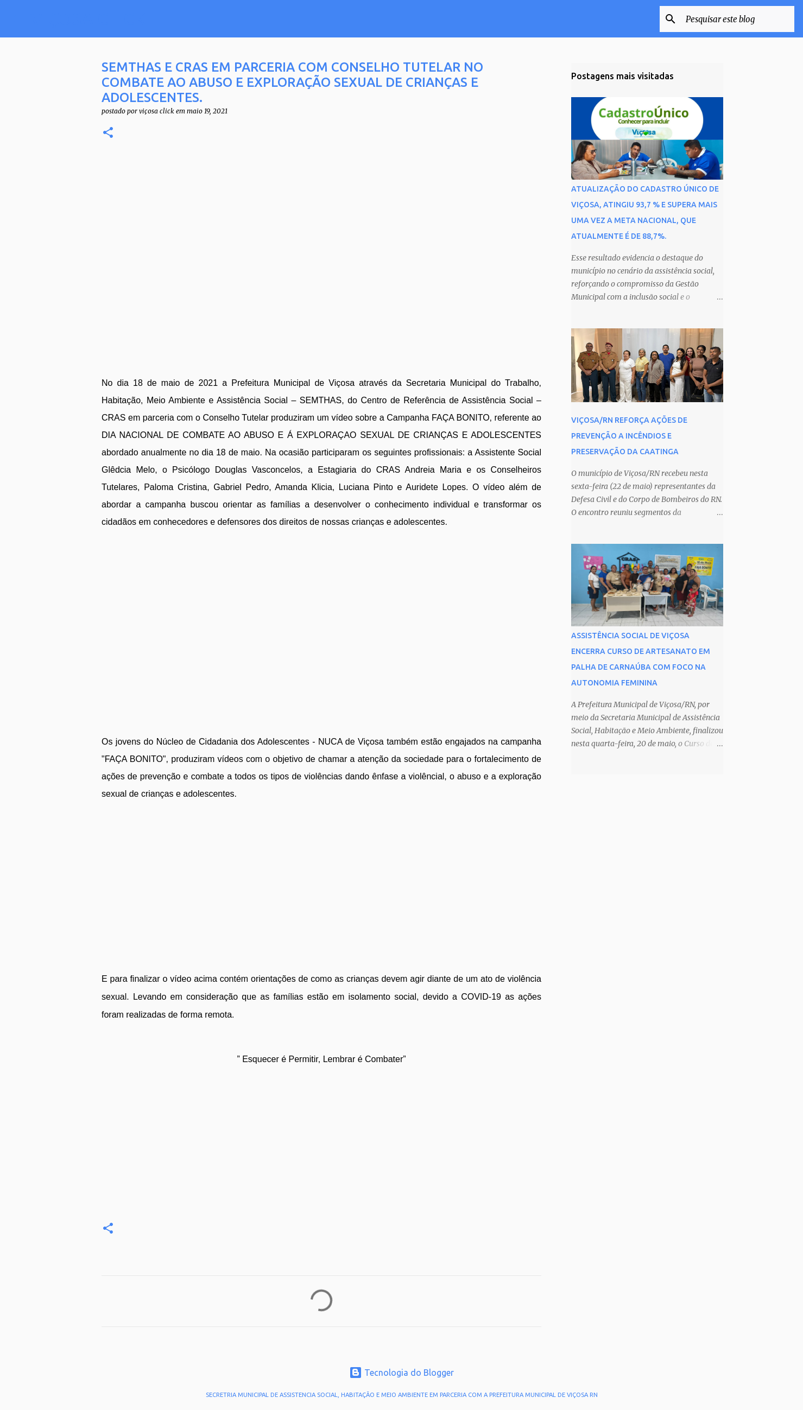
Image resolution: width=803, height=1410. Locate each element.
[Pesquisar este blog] (737, 19)
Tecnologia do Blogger (401, 1372)
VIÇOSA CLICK (88, 18)
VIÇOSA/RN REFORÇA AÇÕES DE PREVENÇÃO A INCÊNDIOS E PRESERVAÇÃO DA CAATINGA (629, 436)
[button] (108, 133)
